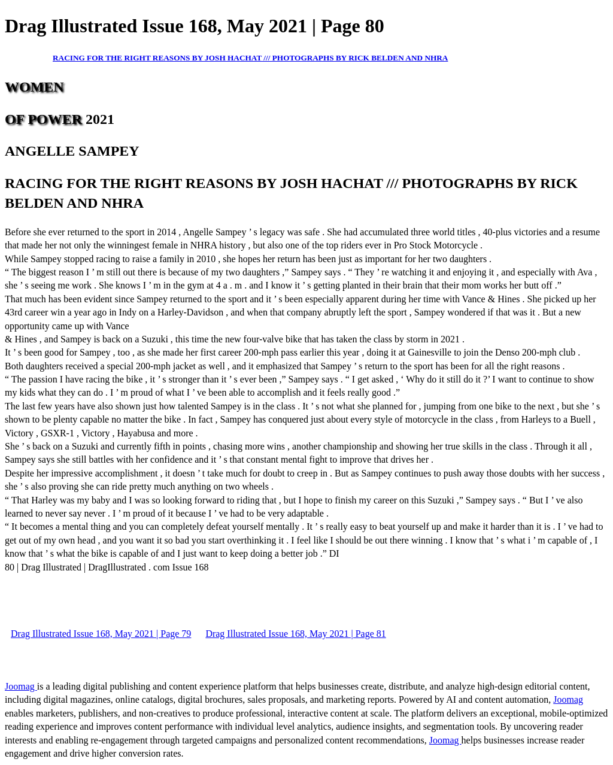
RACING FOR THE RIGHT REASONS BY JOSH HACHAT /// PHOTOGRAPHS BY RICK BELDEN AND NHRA (250, 57)
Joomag (21, 686)
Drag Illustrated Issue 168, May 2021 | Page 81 (295, 634)
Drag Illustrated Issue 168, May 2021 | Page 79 (101, 634)
